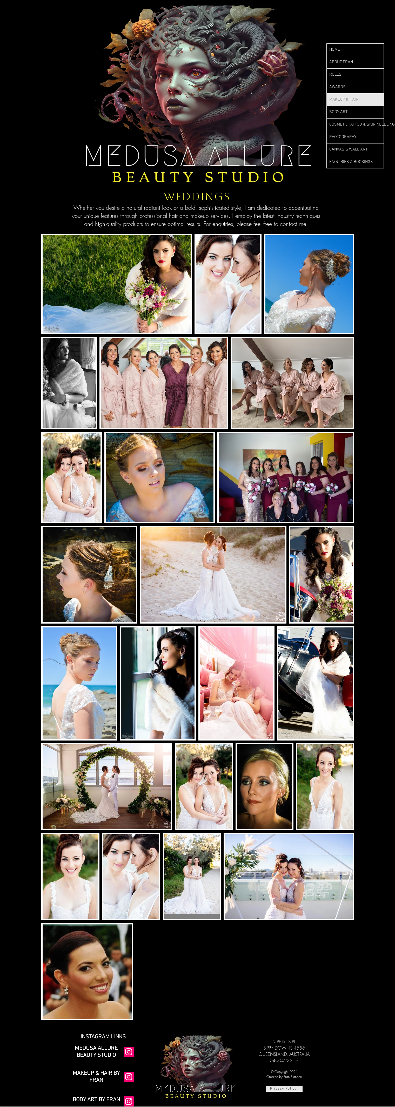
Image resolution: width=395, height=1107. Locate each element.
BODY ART (338, 112)
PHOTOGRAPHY (342, 137)
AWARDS (337, 87)
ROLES (335, 74)
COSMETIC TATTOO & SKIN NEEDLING (356, 124)
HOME (334, 49)
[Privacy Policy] (284, 1089)
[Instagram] (129, 1052)
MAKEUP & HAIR (343, 99)
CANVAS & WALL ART (348, 149)
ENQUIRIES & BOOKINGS (351, 162)
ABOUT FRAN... (342, 62)
